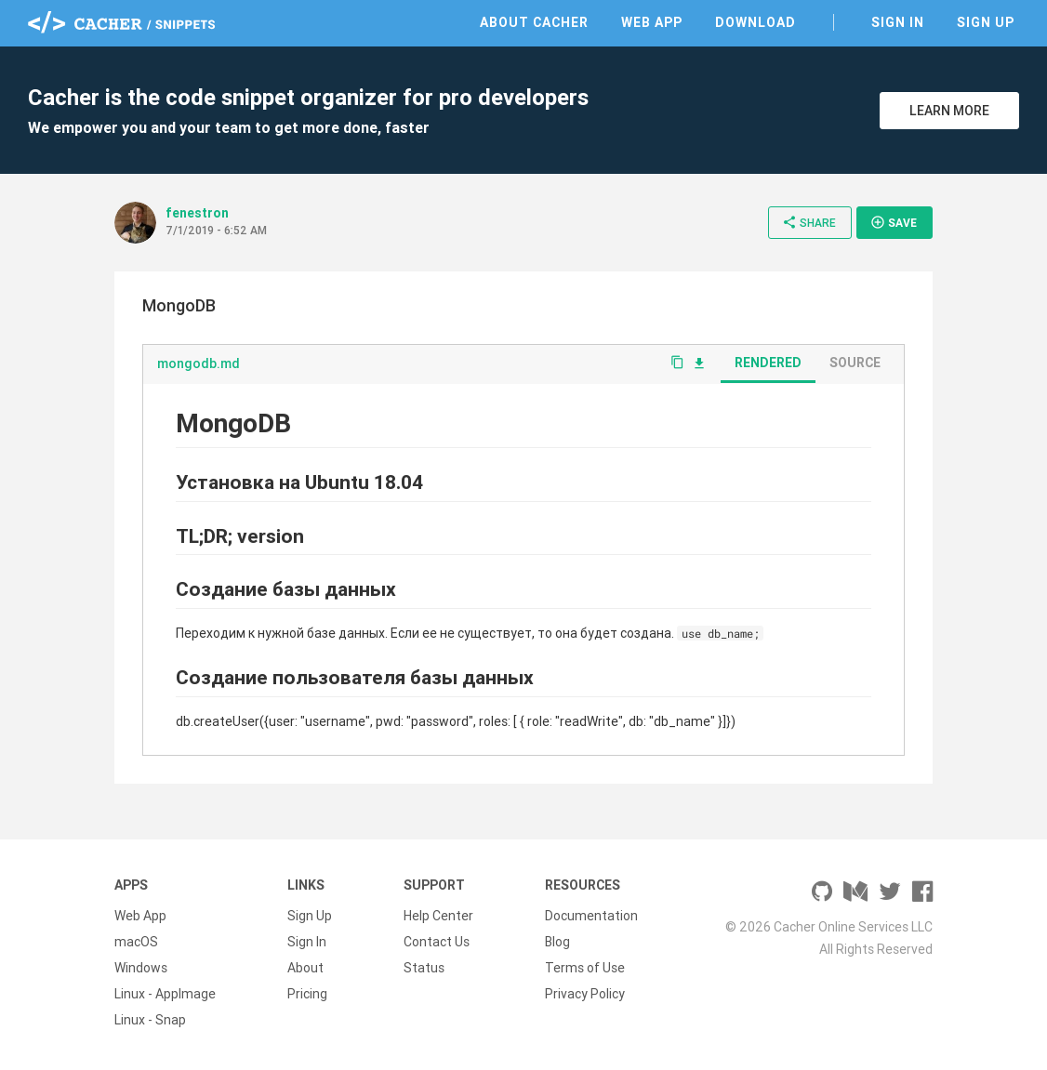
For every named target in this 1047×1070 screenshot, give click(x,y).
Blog (557, 941)
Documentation (591, 915)
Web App (652, 22)
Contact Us (437, 941)
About (305, 967)
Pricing (307, 993)
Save (893, 222)
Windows (140, 967)
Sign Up (985, 22)
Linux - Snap (150, 1019)
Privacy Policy (585, 993)
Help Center (438, 915)
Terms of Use (585, 967)
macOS (136, 941)
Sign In (897, 22)
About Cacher (534, 22)
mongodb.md (198, 363)
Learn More (949, 110)
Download (755, 22)
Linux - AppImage (165, 993)
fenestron (197, 213)
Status (424, 967)
